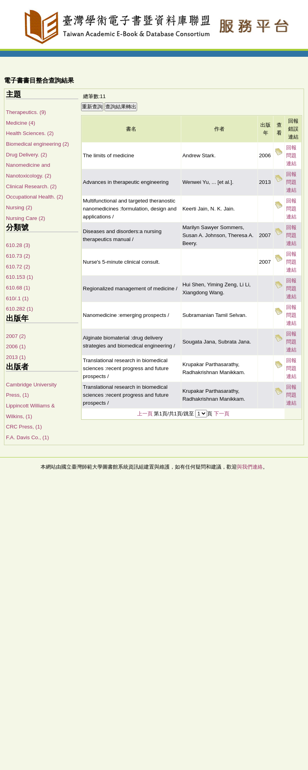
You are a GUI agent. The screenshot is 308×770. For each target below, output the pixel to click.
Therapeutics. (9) (26, 112)
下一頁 (221, 414)
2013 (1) (16, 357)
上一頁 (145, 414)
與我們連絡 (250, 467)
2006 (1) (16, 346)
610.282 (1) (19, 309)
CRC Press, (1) (24, 427)
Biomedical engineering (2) (37, 144)
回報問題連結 (291, 155)
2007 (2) (16, 336)
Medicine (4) (20, 123)
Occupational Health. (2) (34, 197)
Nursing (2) (19, 207)
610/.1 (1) (17, 298)
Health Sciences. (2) (30, 133)
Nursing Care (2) (25, 218)
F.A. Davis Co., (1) (27, 437)
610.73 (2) (18, 256)
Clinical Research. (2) (31, 186)
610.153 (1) (19, 277)
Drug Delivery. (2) (26, 155)
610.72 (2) (18, 267)
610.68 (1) (18, 288)
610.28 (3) (18, 245)
